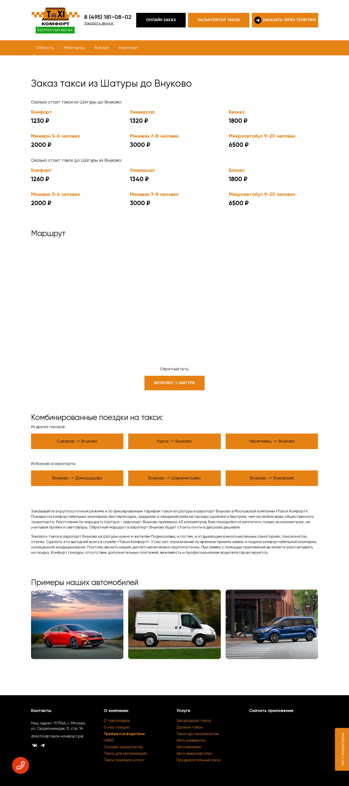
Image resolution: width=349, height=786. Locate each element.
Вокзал (102, 48)
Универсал (142, 112)
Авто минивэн (188, 747)
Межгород (74, 48)
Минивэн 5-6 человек (55, 136)
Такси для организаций (125, 754)
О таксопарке (117, 721)
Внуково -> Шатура (174, 383)
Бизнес (237, 112)
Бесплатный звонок (55, 30)
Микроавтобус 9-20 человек (262, 136)
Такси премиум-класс (124, 760)
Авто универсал (191, 741)
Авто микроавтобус (194, 754)
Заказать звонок (99, 23)
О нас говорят (117, 727)
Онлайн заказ (161, 20)
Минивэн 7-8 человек (154, 136)
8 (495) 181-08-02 (107, 17)
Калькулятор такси (219, 20)
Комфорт (41, 112)
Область (45, 48)
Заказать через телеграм (285, 20)
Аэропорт (129, 48)
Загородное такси (193, 721)
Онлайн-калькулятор (123, 747)
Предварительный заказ (198, 760)
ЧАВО (109, 741)
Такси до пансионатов (197, 734)
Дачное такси (189, 727)
